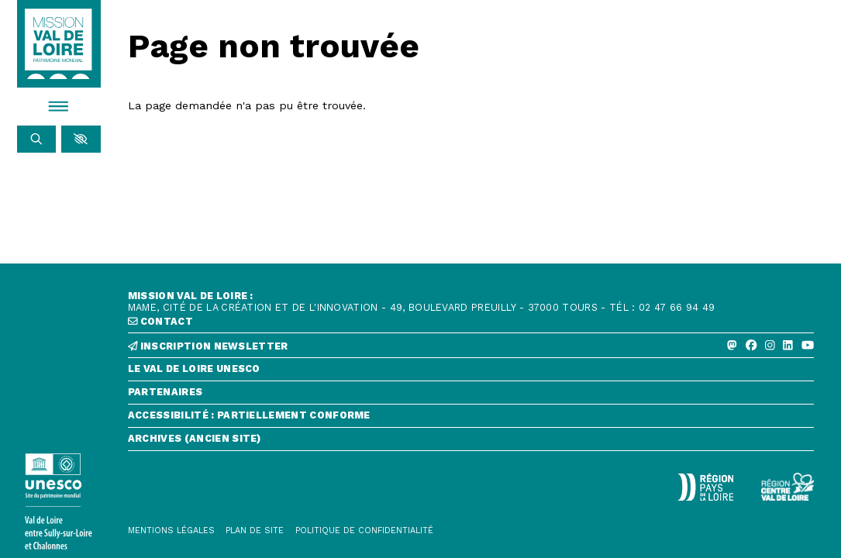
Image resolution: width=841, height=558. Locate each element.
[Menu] (59, 106)
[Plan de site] (255, 531)
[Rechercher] (36, 139)
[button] (80, 139)
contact (160, 321)
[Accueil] (58, 44)
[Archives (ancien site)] (471, 442)
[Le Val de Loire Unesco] (471, 372)
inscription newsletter (208, 346)
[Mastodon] (732, 346)
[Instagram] (770, 346)
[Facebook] (751, 346)
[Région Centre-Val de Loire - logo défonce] (787, 487)
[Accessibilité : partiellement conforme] (471, 419)
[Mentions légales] (171, 531)
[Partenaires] (471, 396)
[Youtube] (807, 346)
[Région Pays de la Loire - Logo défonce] (705, 487)
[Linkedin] (788, 346)
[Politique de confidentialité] (364, 531)
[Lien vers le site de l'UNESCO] (59, 502)
